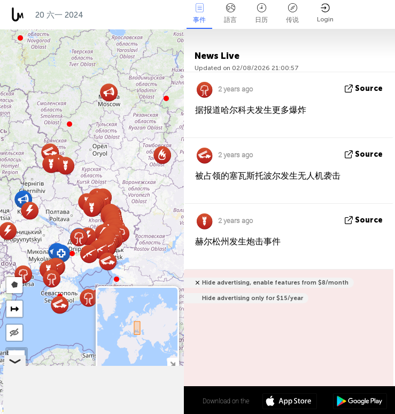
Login (325, 13)
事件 (199, 13)
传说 (292, 13)
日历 (261, 13)
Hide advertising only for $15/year (252, 298)
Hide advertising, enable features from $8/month (275, 282)
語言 (230, 13)
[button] (72, 253)
